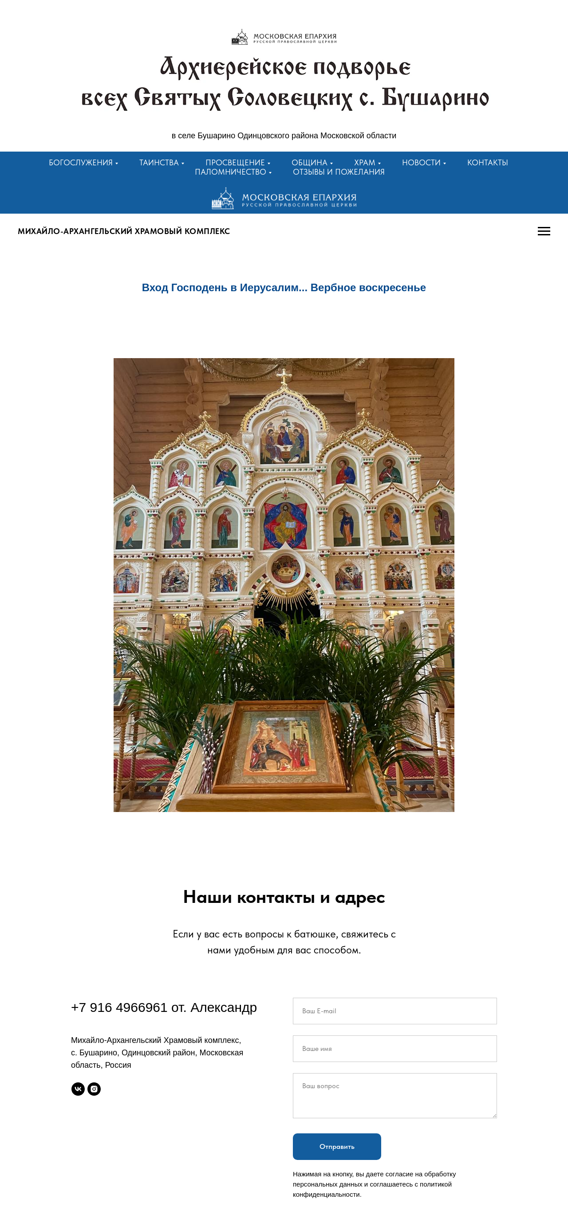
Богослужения (81, 162)
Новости (421, 162)
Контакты (487, 162)
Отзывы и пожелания (339, 171)
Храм (364, 162)
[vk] (78, 1089)
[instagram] (94, 1089)
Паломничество (230, 171)
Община (309, 162)
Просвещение (235, 162)
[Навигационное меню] (544, 231)
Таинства (159, 162)
